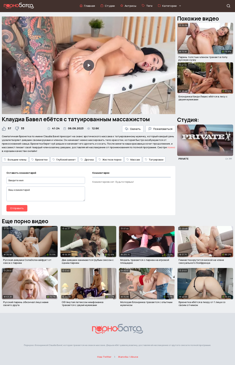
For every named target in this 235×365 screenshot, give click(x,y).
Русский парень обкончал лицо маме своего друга (25, 303)
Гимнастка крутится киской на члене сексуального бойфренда (201, 261)
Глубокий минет (64, 159)
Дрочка (87, 159)
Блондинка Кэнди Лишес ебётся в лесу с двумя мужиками (202, 98)
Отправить (17, 208)
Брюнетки (39, 159)
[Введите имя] (45, 180)
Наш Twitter (104, 356)
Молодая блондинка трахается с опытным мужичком (146, 303)
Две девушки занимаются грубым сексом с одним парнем (88, 261)
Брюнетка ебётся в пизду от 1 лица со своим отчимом (202, 303)
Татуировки (154, 159)
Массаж (133, 159)
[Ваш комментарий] (45, 194)
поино (171, 147)
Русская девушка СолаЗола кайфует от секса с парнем (27, 261)
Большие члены (15, 159)
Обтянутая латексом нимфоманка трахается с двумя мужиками (82, 303)
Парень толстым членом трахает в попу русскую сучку (202, 58)
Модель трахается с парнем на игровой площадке (144, 261)
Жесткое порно (110, 159)
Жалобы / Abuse (128, 356)
